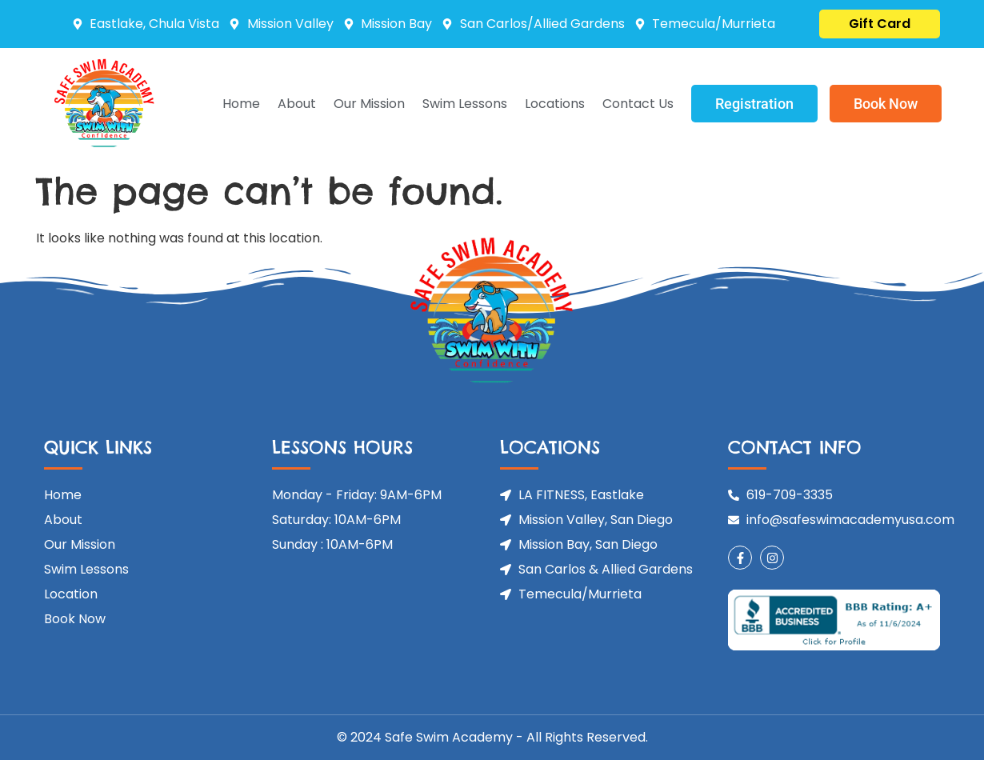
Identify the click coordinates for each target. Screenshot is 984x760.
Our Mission (369, 103)
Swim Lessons (464, 103)
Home (241, 103)
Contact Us (638, 103)
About (297, 103)
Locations (555, 103)
